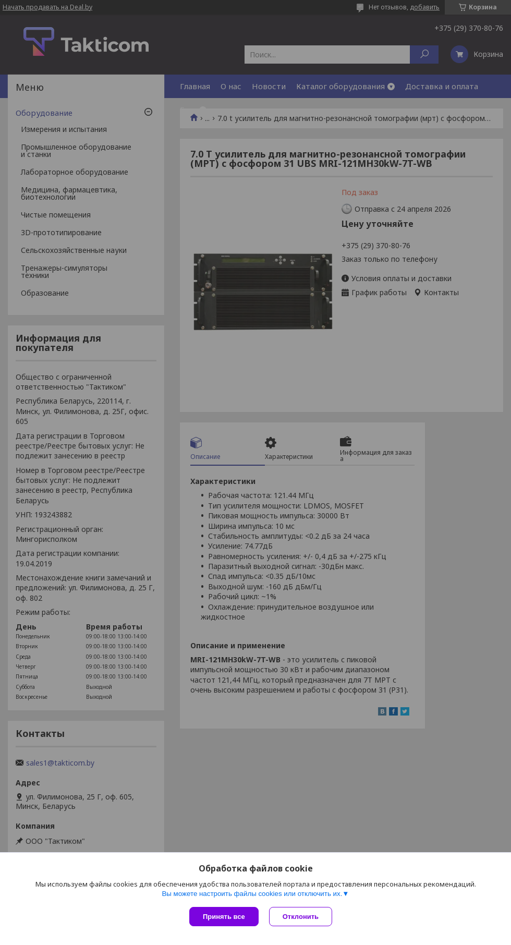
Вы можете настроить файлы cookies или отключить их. (252, 894)
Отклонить (301, 916)
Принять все (224, 916)
